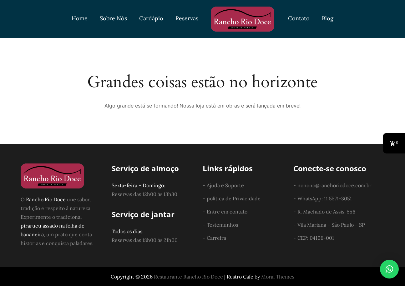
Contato (299, 18)
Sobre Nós (113, 18)
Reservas (186, 18)
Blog (327, 18)
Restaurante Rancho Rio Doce (188, 276)
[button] (389, 269)
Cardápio (151, 18)
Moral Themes (277, 276)
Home (80, 18)
